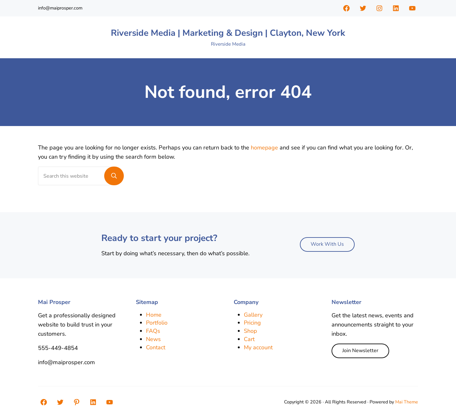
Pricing (253, 323)
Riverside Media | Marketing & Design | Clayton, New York (228, 33)
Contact (155, 347)
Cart (249, 339)
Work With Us (327, 244)
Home (154, 315)
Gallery (253, 315)
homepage (265, 149)
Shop (250, 331)
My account (258, 347)
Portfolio (157, 323)
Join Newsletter (360, 350)
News (153, 339)
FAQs (153, 331)
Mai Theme (406, 402)
